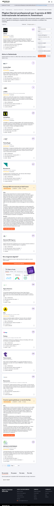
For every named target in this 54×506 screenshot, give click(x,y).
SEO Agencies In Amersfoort (30, 9)
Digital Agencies (9, 9)
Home (3, 9)
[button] (31, 24)
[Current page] (15, 465)
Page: (12, 465)
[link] (49, 2)
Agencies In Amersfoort (18, 9)
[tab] (5, 473)
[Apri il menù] (51, 2)
